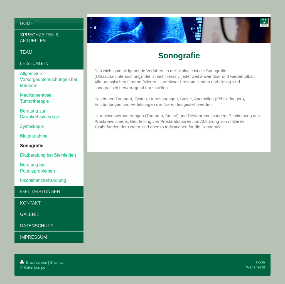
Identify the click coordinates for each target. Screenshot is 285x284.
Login (260, 262)
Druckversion (34, 262)
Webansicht (255, 267)
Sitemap (56, 262)
